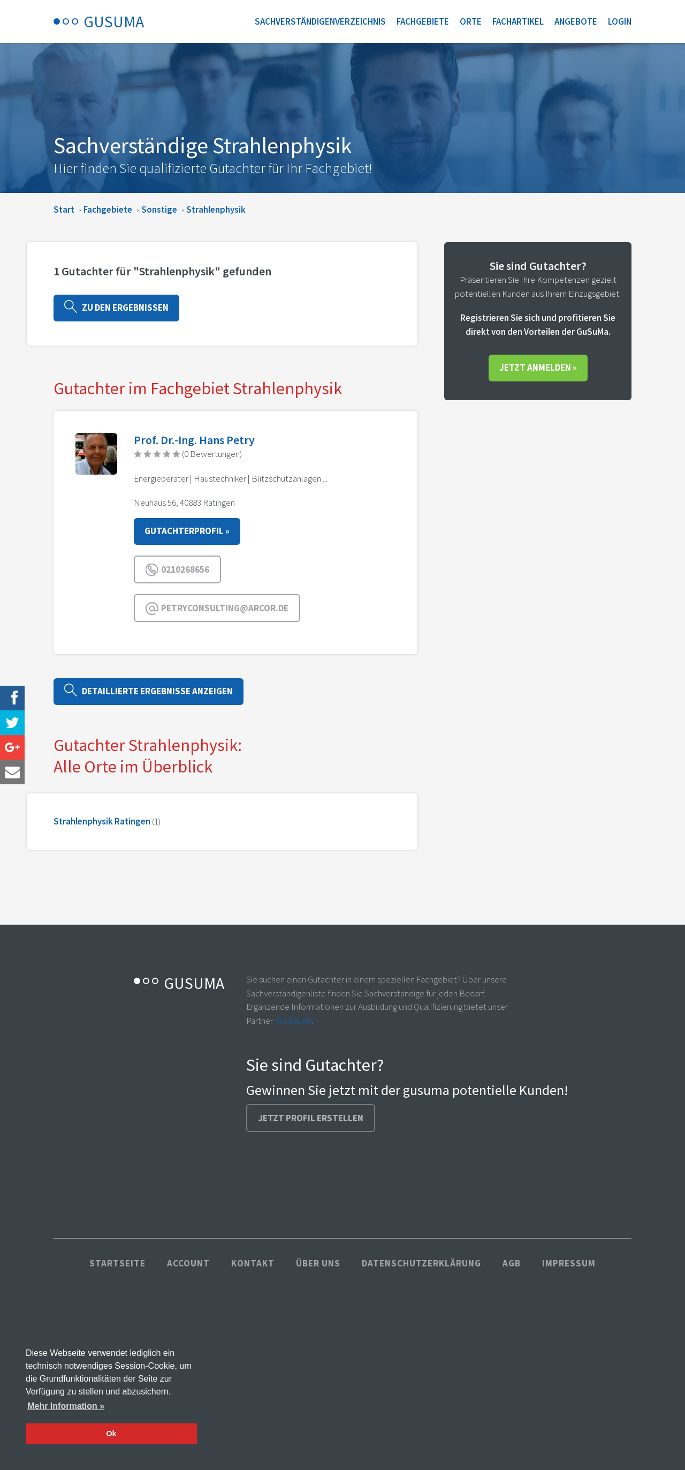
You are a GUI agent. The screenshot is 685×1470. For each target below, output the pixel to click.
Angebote (575, 21)
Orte (471, 21)
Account (188, 1263)
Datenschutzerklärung (421, 1263)
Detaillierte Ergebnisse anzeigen (148, 690)
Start (64, 209)
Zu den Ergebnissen (116, 306)
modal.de (293, 1020)
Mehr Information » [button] (65, 1406)
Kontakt (253, 1263)
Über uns (318, 1263)
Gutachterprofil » (187, 531)
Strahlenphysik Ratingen (102, 821)
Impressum (569, 1263)
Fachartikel (518, 21)
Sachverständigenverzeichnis (320, 21)
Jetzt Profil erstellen (310, 1118)
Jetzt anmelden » (538, 367)
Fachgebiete (423, 21)
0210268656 (177, 570)
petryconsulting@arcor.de (217, 608)
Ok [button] (111, 1433)
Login (619, 21)
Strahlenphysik (216, 209)
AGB (512, 1263)
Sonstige (159, 209)
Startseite (117, 1263)
